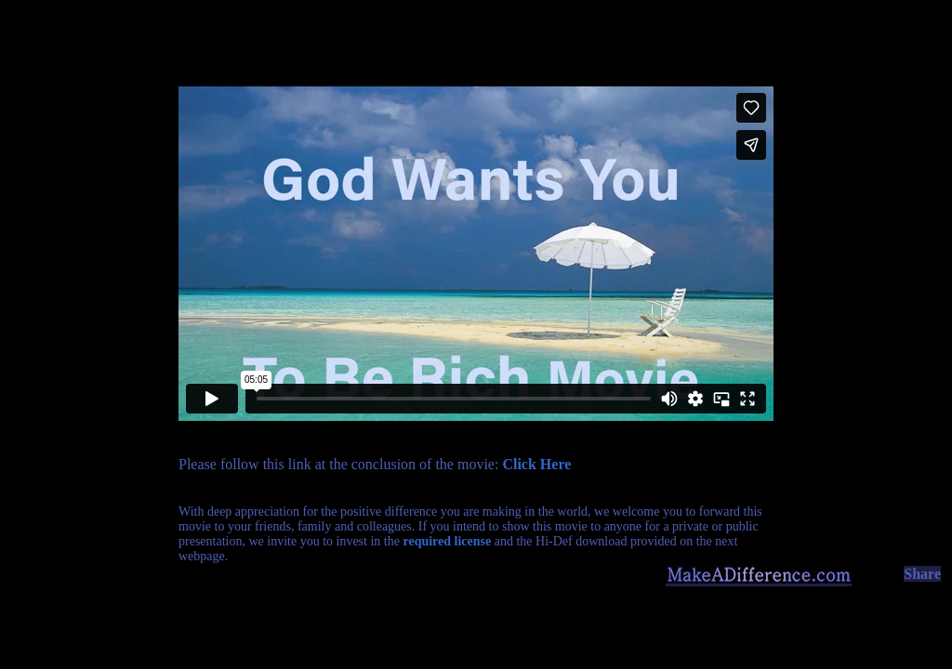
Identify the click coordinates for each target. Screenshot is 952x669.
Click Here (536, 464)
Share (922, 574)
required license (447, 541)
